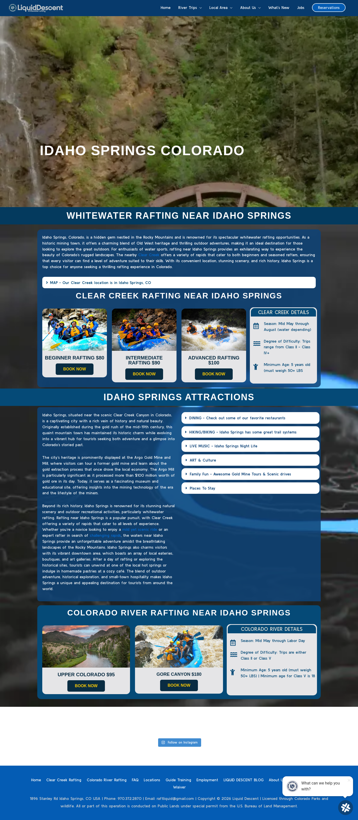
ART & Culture (203, 459)
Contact (171, 786)
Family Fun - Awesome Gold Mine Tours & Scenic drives (241, 473)
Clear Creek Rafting (70, 779)
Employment (217, 779)
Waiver (189, 786)
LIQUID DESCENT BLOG (253, 779)
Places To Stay (203, 487)
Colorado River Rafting (114, 779)
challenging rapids (105, 535)
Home (42, 779)
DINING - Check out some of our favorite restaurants (238, 418)
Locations (160, 779)
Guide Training (187, 779)
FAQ (143, 779)
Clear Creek (148, 254)
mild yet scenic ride (140, 529)
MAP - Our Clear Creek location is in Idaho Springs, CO (101, 282)
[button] (328, 8)
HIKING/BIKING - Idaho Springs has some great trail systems (244, 431)
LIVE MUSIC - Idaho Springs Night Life (224, 445)
